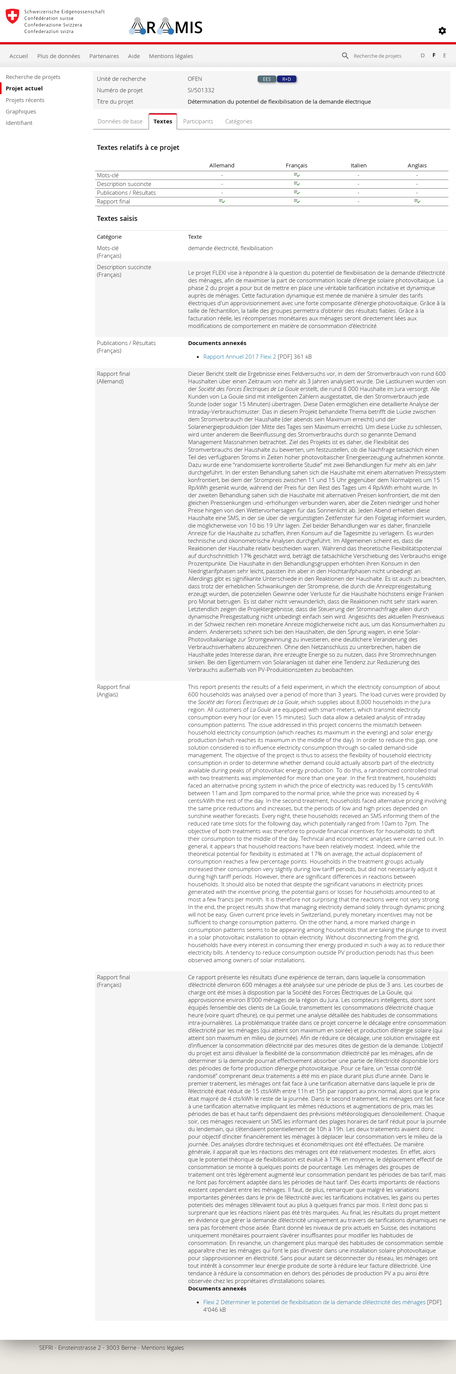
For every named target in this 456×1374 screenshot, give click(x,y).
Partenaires (104, 56)
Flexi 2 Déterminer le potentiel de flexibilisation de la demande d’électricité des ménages (315, 1302)
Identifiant (19, 122)
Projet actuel (24, 88)
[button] (442, 30)
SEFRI (46, 1347)
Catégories (238, 121)
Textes (163, 121)
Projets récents (25, 100)
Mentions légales (171, 56)
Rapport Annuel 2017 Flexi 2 (240, 356)
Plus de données (58, 56)
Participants (198, 121)
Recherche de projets (33, 76)
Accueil (19, 56)
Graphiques (21, 111)
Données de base (120, 121)
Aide (134, 56)
